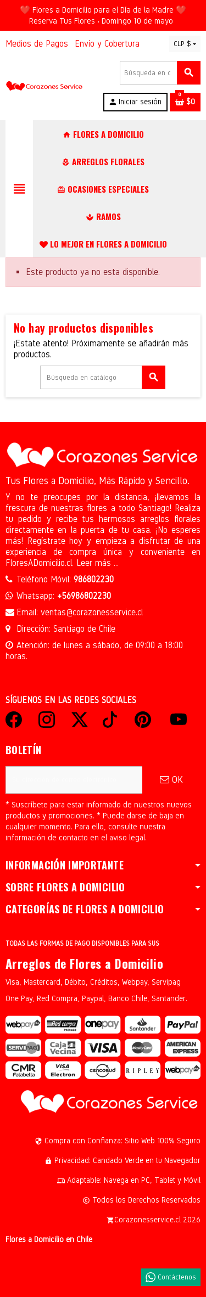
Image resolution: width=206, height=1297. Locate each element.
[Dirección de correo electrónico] (73, 780)
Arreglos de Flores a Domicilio (84, 963)
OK (171, 779)
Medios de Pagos (36, 43)
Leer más (95, 563)
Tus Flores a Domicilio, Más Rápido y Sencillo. (97, 481)
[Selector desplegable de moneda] (185, 44)
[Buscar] (160, 73)
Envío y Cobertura (107, 43)
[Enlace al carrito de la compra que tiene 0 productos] (185, 102)
